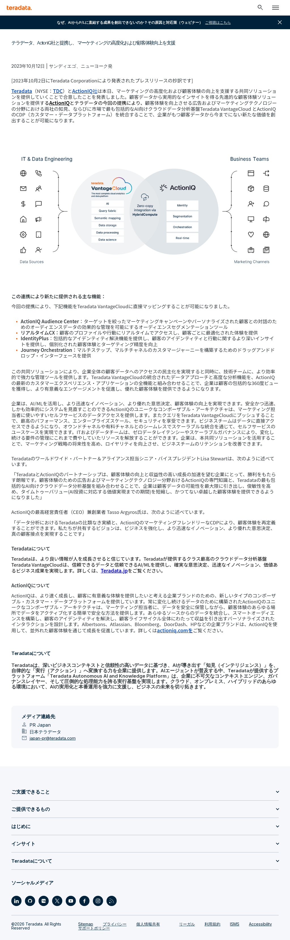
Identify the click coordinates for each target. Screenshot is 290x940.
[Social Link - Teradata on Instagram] (98, 887)
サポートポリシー (94, 914)
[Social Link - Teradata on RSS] (111, 887)
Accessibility (260, 910)
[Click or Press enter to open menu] (275, 7)
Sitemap (85, 910)
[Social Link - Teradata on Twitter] (57, 887)
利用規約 (212, 910)
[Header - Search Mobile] (260, 7)
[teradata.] (19, 7)
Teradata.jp (82, 558)
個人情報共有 (148, 910)
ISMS (234, 910)
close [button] (279, 22)
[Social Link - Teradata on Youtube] (71, 887)
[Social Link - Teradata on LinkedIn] (16, 887)
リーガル (187, 910)
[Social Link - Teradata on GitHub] (30, 887)
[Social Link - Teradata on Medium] (44, 887)
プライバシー (115, 910)
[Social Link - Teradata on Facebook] (84, 887)
